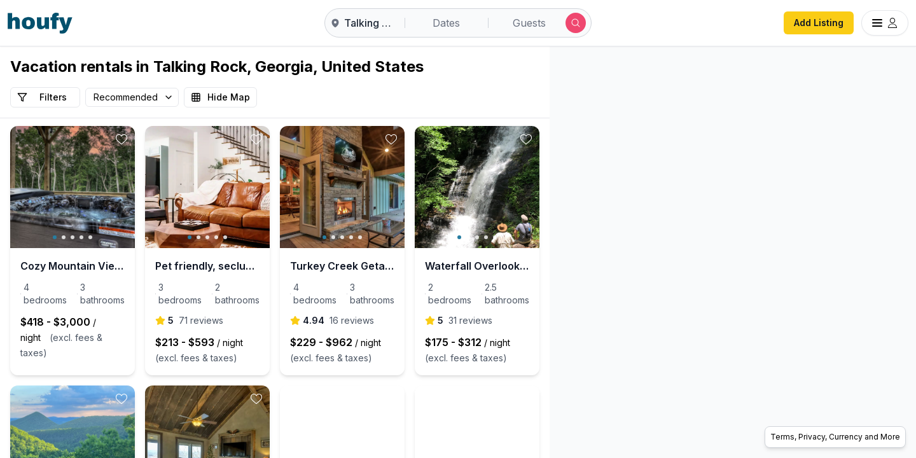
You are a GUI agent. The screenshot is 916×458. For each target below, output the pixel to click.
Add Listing (818, 22)
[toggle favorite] (166, 139)
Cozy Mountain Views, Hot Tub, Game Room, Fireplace (95, 266)
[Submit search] (576, 23)
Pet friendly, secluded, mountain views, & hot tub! (275, 266)
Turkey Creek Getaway (437, 266)
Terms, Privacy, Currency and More (835, 436)
